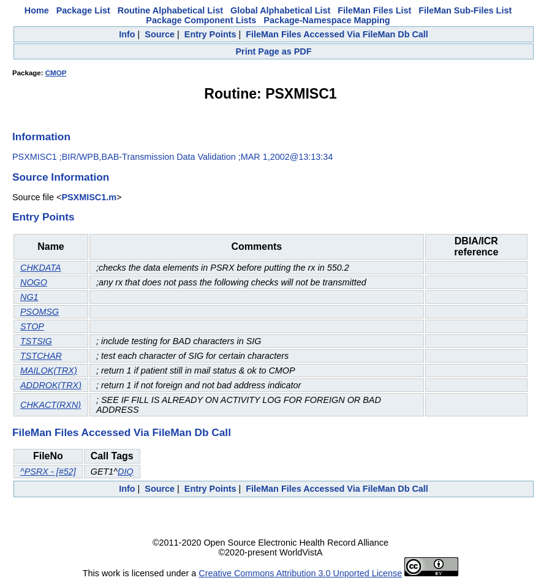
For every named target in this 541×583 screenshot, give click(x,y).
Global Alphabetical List (280, 10)
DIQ (126, 471)
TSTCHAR (41, 356)
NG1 (29, 297)
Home (37, 10)
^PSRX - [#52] (48, 471)
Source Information (60, 177)
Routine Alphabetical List (170, 10)
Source (160, 34)
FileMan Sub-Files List (465, 10)
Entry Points (210, 34)
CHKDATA (40, 268)
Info (127, 34)
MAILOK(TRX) (48, 370)
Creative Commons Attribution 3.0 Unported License (300, 573)
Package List (83, 10)
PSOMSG (39, 312)
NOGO (33, 282)
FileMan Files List (374, 10)
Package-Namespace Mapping (326, 20)
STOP (32, 326)
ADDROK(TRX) (50, 385)
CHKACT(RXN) (50, 405)
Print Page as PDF (274, 51)
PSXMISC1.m (88, 197)
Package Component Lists (201, 20)
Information (41, 136)
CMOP (56, 73)
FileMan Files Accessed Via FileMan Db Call (337, 34)
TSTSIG (36, 341)
